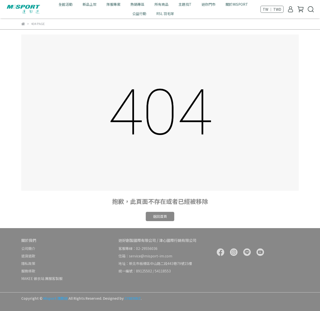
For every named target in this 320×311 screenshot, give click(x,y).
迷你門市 (209, 4)
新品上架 (89, 4)
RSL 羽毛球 (165, 13)
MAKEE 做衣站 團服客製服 (41, 278)
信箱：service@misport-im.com (145, 255)
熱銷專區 (137, 4)
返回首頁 (160, 216)
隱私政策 (28, 263)
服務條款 (28, 270)
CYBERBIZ (132, 298)
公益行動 (139, 13)
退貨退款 (28, 255)
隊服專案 (113, 4)
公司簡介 (28, 248)
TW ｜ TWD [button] (272, 9)
